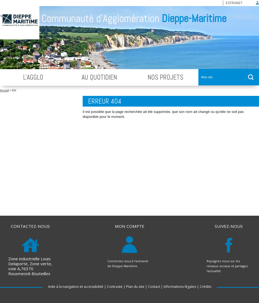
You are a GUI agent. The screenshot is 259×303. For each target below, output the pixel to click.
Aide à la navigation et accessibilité (75, 286)
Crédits (205, 286)
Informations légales (180, 286)
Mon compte (129, 226)
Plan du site (135, 286)
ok (250, 77)
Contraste (115, 286)
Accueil (4, 90)
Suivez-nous (229, 226)
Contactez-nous (30, 226)
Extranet (234, 2)
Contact (154, 286)
